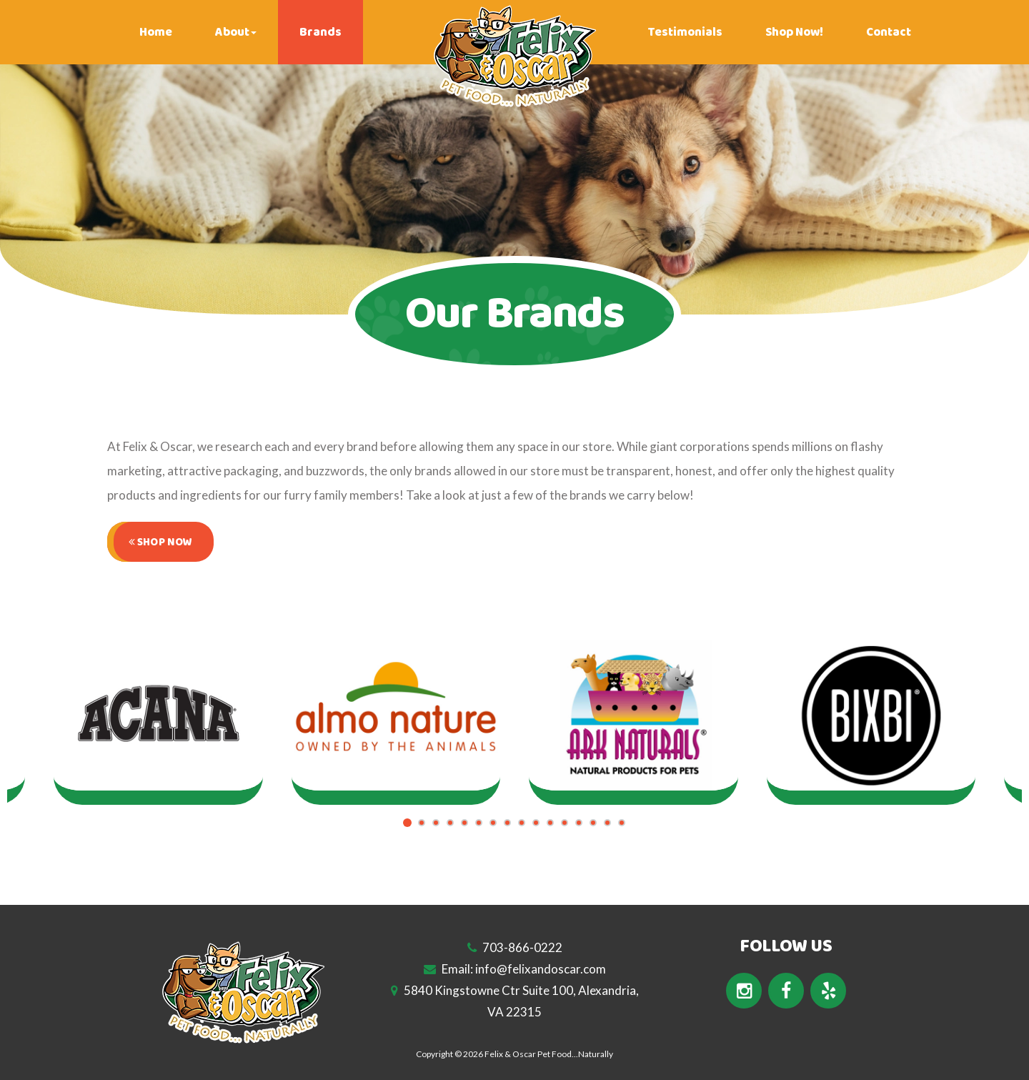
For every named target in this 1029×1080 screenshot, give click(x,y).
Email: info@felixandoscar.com (515, 968)
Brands (320, 32)
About (236, 32)
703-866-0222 (514, 947)
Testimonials (684, 32)
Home (155, 32)
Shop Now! (794, 32)
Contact (888, 32)
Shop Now (160, 542)
